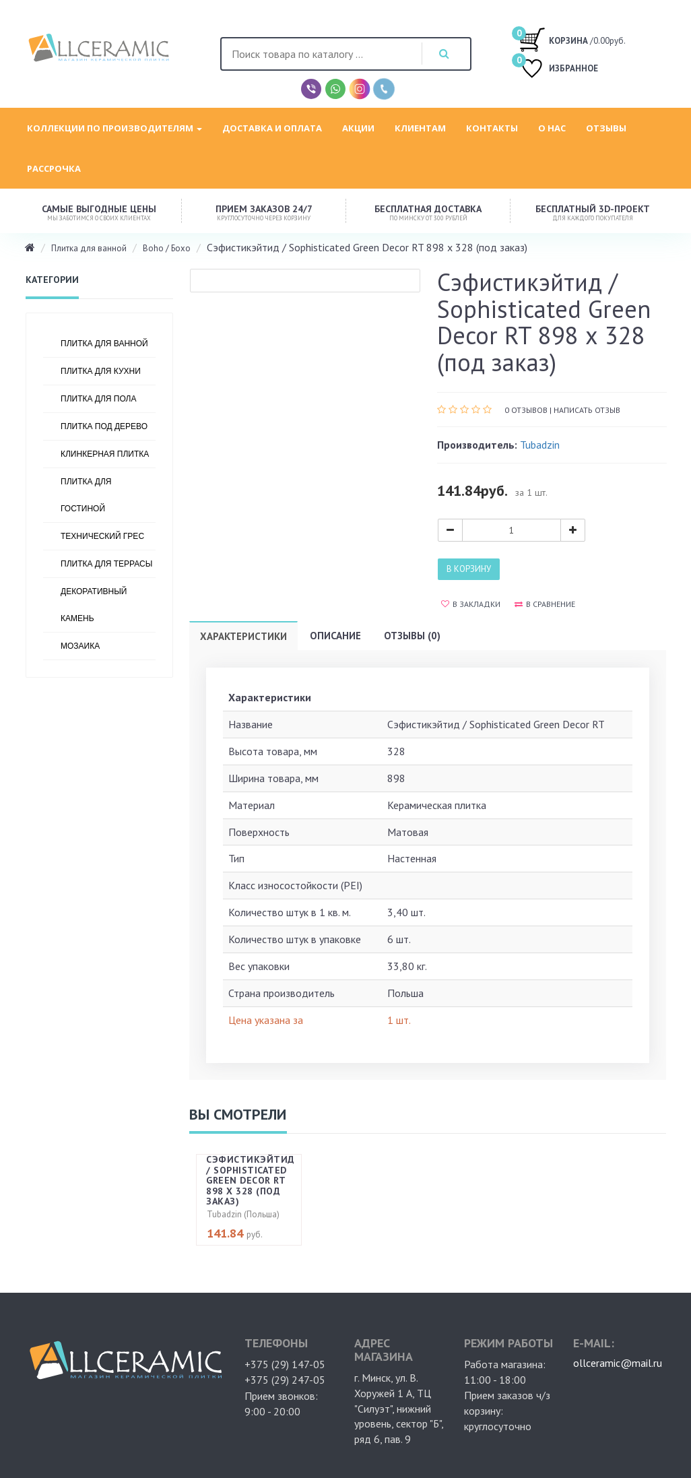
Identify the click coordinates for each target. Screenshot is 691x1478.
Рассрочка (54, 168)
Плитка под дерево (104, 426)
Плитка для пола (99, 399)
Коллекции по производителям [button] (114, 128)
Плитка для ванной (89, 248)
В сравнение (545, 604)
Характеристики (243, 636)
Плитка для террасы (106, 564)
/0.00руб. (572, 39)
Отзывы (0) (412, 635)
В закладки (470, 604)
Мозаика (80, 646)
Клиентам (420, 128)
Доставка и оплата (272, 128)
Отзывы (606, 128)
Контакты (492, 128)
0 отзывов (526, 410)
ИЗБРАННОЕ (558, 70)
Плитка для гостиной (86, 495)
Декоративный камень (94, 605)
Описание (335, 635)
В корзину (469, 569)
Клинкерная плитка (105, 454)
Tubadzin (540, 444)
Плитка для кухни (101, 371)
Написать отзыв (587, 410)
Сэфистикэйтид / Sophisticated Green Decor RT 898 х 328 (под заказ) (250, 1180)
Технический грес (102, 536)
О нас (552, 128)
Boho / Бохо (167, 248)
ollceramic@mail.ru (617, 1363)
